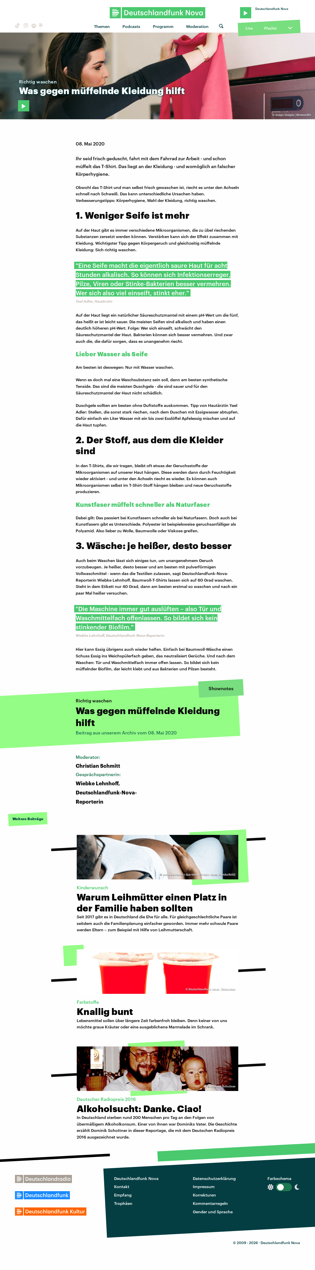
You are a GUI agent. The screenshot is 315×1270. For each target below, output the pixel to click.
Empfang (123, 1194)
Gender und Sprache (213, 1211)
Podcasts (131, 26)
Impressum (204, 1186)
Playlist (270, 28)
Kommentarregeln (210, 1203)
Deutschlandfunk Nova (136, 1178)
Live (249, 28)
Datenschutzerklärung (214, 1178)
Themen (102, 26)
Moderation (197, 26)
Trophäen (123, 1203)
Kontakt (121, 1186)
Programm (163, 26)
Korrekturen (204, 1194)
